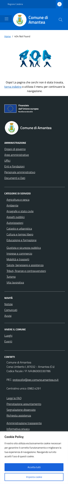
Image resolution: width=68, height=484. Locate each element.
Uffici (7, 160)
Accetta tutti (34, 467)
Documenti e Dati (14, 178)
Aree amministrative (16, 155)
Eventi (8, 341)
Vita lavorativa (15, 282)
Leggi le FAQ (14, 398)
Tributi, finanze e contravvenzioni (26, 271)
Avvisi (7, 316)
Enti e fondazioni (14, 166)
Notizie (8, 304)
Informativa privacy (18, 429)
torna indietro (12, 86)
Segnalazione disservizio (21, 410)
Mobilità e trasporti (18, 259)
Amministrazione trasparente (24, 423)
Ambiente (12, 205)
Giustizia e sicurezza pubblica (24, 248)
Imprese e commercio (19, 253)
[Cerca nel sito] (60, 19)
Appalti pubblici (16, 217)
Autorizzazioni (15, 223)
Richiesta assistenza (19, 415)
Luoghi (8, 335)
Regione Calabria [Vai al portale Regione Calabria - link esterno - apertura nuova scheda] (15, 4)
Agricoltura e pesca (18, 199)
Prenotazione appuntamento (24, 404)
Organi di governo (15, 149)
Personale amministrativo (19, 172)
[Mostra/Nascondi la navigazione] (6, 19)
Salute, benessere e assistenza (25, 265)
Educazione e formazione (21, 240)
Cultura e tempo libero (20, 234)
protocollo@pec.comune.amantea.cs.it (36, 380)
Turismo (11, 276)
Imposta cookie (34, 477)
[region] (34, 457)
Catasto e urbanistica (19, 228)
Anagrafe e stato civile (20, 211)
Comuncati (10, 310)
